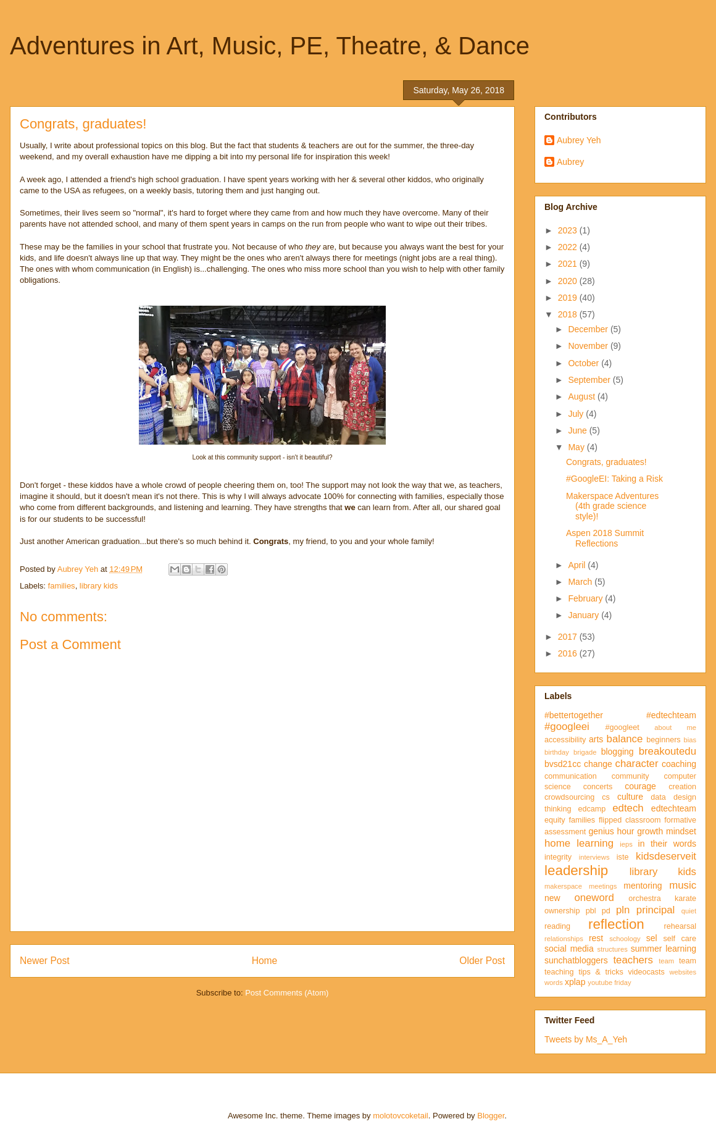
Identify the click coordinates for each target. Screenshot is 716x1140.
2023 (569, 230)
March (581, 582)
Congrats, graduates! (606, 462)
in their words (667, 844)
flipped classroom (629, 820)
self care (679, 938)
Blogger (490, 1115)
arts (596, 739)
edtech (627, 808)
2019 (569, 298)
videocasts (646, 972)
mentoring (642, 886)
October (584, 363)
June (578, 430)
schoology (624, 938)
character (637, 763)
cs (606, 797)
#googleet (622, 727)
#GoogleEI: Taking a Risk (614, 479)
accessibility (565, 740)
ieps (626, 844)
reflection (616, 924)
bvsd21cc (562, 764)
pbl (591, 911)
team (666, 961)
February (586, 598)
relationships (563, 938)
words (553, 982)
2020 (569, 281)
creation (682, 786)
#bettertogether (573, 715)
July (577, 414)
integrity (558, 857)
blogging (617, 752)
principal (655, 910)
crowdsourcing (569, 797)
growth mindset (666, 831)
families (61, 585)
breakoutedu (667, 751)
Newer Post (45, 960)
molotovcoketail (400, 1115)
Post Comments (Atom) (286, 992)
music (682, 885)
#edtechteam (671, 715)
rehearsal (680, 926)
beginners (663, 740)
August (582, 396)
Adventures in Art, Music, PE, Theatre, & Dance (270, 45)
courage (640, 786)
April (578, 565)
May (577, 447)
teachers (632, 960)
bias (689, 740)
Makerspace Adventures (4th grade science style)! (612, 506)
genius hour (612, 831)
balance (625, 739)
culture (630, 797)
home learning (579, 843)
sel (651, 938)
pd (606, 911)
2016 (569, 653)
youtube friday (609, 982)
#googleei (566, 726)
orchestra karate (662, 898)
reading (557, 926)
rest (596, 938)
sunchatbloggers (576, 960)
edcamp (592, 809)
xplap (575, 982)
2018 (569, 314)
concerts (598, 786)
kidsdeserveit (666, 856)
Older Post (482, 960)
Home (265, 960)
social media (569, 948)
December (589, 329)
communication (570, 776)
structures (612, 949)
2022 (569, 247)
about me (675, 727)
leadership (576, 870)
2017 (569, 637)
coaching (679, 764)
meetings (603, 886)
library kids (99, 585)
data (658, 797)
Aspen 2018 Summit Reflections (605, 538)
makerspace (563, 886)
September (590, 380)
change (598, 764)
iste (623, 857)
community (630, 776)
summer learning (663, 948)
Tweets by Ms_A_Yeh (585, 1039)
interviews (594, 857)
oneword (594, 897)
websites (682, 972)
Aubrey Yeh (579, 140)
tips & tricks (600, 972)
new (552, 898)
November (589, 346)
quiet (688, 911)
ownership (562, 911)
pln (623, 910)
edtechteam (673, 808)
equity (554, 820)
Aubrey (570, 162)
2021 (569, 264)
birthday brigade (570, 752)
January (584, 615)
